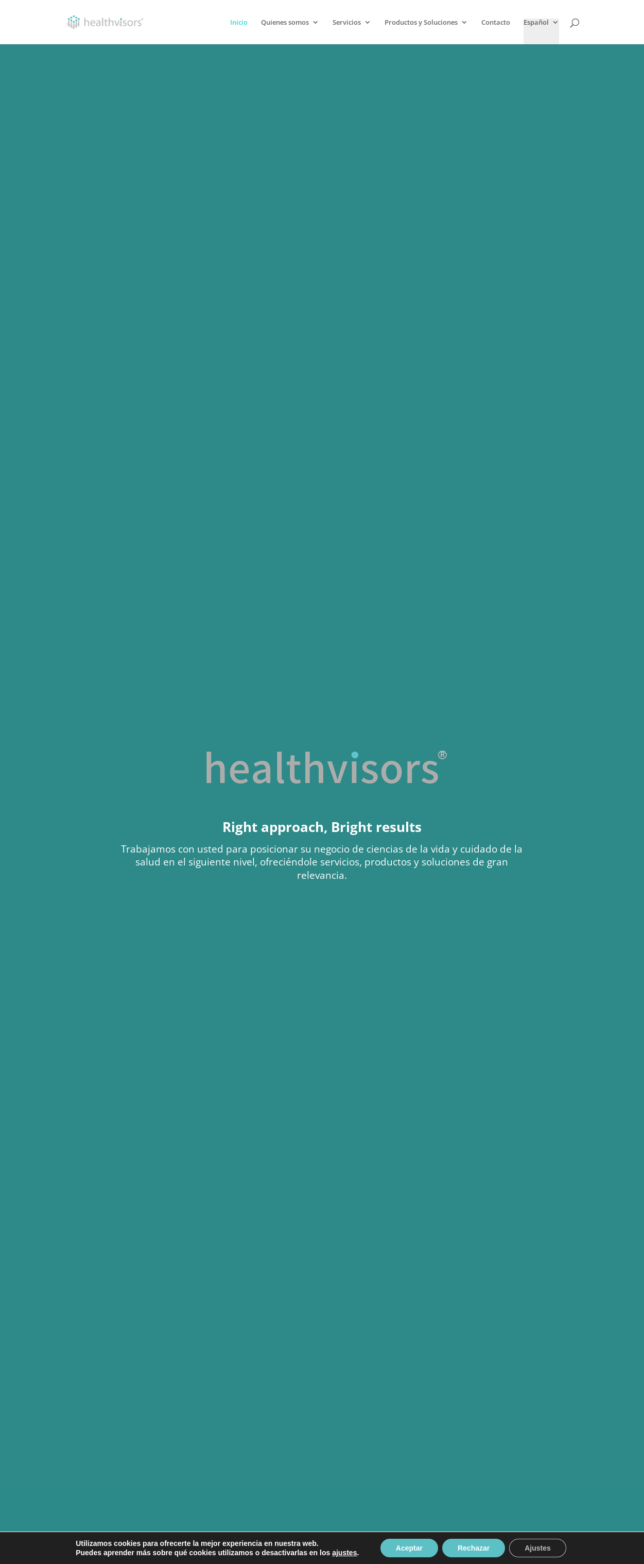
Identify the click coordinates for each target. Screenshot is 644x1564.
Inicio (239, 23)
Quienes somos (285, 23)
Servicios (347, 23)
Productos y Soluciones (421, 23)
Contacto (495, 23)
